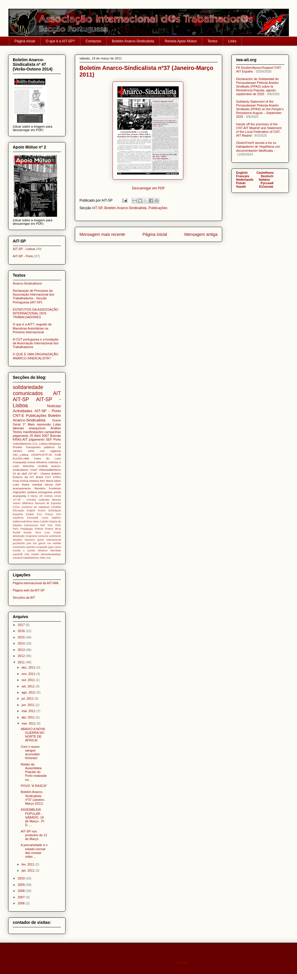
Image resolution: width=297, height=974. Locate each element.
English (31, 510)
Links (232, 41)
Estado (30, 514)
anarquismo (37, 428)
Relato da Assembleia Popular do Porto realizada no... (33, 772)
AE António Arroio (50, 496)
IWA (42, 480)
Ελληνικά (266, 186)
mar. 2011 (29, 723)
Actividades (22, 411)
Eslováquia (54, 510)
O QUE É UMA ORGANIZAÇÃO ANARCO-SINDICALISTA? (35, 356)
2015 (22, 637)
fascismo (30, 539)
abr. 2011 (28, 717)
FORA (57, 477)
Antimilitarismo (22, 443)
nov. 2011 (28, 674)
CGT (48, 477)
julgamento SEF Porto (45, 439)
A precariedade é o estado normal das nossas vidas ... (34, 850)
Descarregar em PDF (148, 188)
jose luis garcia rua (39, 543)
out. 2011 (28, 680)
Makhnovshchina (22, 521)
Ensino (42, 510)
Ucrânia (43, 466)
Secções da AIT (24, 597)
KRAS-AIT (20, 439)
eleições (17, 539)
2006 (22, 903)
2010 (22, 878)
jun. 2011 (28, 705)
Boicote (55, 435)
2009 (22, 884)
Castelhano (265, 172)
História (34, 480)
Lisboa (43, 443)
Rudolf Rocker (22, 532)
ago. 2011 (29, 692)
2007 (22, 897)
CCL (35, 443)
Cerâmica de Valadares (35, 507)
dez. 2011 (28, 667)
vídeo (42, 557)
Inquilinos (18, 517)
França (49, 514)
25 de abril (20, 473)
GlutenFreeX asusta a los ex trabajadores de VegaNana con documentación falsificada (258, 146)
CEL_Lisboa (20, 454)
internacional (53, 539)
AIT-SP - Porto (23, 256)
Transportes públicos (40, 447)
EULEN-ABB (21, 458)
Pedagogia (27, 528)
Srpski (241, 186)
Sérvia (49, 484)
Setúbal (37, 484)
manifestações (33, 432)
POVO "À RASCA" (34, 785)
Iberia (49, 480)
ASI (42, 450)
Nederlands (244, 179)
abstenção (19, 536)
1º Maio (29, 424)
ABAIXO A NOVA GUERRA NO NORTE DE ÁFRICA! (33, 734)
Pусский (266, 183)
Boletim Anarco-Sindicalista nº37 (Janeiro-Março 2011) (33, 797)
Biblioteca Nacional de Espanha (41, 503)
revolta (16, 550)
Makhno (56, 517)
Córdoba (56, 507)
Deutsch (267, 176)
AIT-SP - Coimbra (24, 499)
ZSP (58, 484)
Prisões (17, 447)
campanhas (52, 432)
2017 (22, 625)
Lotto (16, 484)
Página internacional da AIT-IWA (36, 583)
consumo (43, 536)
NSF (43, 525)
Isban (57, 480)
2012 (22, 656)
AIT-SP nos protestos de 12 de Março (34, 835)
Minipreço (54, 443)
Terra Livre (42, 532)
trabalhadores (31, 557)
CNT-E (18, 415)
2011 (22, 662)
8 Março (33, 496)
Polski (240, 183)
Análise (55, 428)
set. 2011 (28, 686)
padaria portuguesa (39, 492)
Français (242, 176)
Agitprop (55, 450)
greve (40, 539)
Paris (16, 528)
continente (55, 536)
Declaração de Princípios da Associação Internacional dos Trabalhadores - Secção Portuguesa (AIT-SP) (33, 296)
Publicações (157, 208)
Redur (26, 484)
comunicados (28, 393)
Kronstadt (32, 517)
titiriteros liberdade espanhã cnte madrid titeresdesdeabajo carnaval (37, 554)
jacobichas (19, 543)
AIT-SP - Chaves (39, 473)
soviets (31, 550)
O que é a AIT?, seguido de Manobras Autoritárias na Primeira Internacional (32, 328)
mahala (56, 543)
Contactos (93, 41)
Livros (44, 517)
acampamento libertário (29, 488)
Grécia (24, 480)
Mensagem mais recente (102, 234)
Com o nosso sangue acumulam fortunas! (30, 752)
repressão (44, 424)
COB (58, 454)
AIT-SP (97, 208)
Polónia (39, 528)
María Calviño (41, 521)
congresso (31, 536)
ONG (58, 525)
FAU (39, 514)
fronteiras (55, 488)
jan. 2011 (28, 870)
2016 (22, 631)
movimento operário (24, 547)
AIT (57, 393)
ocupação (41, 547)
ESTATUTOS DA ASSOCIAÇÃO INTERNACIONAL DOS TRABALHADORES (35, 313)
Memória (28, 466)
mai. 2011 (28, 711)
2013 (22, 649)
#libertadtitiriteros (50, 469)
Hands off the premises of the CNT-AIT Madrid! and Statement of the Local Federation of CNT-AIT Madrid (259, 129)
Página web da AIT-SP (29, 590)
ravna (58, 547)
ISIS (58, 514)
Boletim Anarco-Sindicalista (133, 41)
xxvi (48, 557)
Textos (212, 41)
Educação (18, 510)
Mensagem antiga (201, 234)
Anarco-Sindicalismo (27, 283)
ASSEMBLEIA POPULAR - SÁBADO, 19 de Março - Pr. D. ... (33, 817)
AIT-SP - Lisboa (24, 249)
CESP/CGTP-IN (41, 454)
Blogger (182, 963)
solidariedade (28, 387)
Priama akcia (53, 528)
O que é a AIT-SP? (60, 41)
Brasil (39, 477)
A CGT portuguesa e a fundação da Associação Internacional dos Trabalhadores (36, 343)
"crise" (34, 469)
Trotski (57, 532)
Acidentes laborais (49, 499)
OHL (50, 525)
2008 (22, 890)
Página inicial (25, 41)
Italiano (264, 179)
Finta (16, 480)
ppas (51, 547)
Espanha (18, 514)
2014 (22, 643)
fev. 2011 (28, 864)
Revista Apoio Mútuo (181, 41)
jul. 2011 (28, 698)
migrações (19, 492)
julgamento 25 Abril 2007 (31, 435)
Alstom (17, 503)
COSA (16, 507)
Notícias (54, 406)
